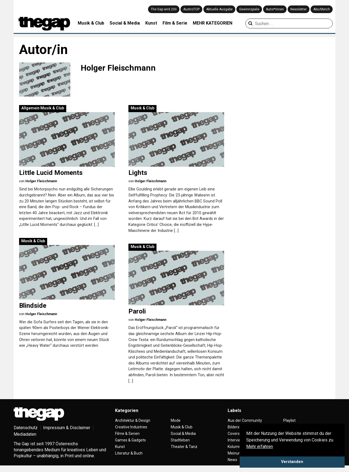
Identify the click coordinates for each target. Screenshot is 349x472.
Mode (175, 420)
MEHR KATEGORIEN (212, 23)
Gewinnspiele (249, 9)
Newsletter (298, 9)
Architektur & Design (132, 420)
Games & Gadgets (130, 440)
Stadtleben (180, 440)
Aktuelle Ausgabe (219, 9)
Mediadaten (25, 434)
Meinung (235, 453)
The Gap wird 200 (164, 9)
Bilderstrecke (239, 427)
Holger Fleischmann (41, 181)
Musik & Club (91, 23)
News (232, 460)
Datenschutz (26, 427)
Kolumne (235, 446)
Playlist (289, 420)
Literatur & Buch (129, 453)
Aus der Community (245, 420)
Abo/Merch (321, 9)
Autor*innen (275, 9)
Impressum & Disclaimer (66, 427)
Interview (235, 440)
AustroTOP (191, 9)
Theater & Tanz (184, 446)
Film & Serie (175, 23)
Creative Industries (131, 427)
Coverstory (237, 433)
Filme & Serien (127, 433)
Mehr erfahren (259, 446)
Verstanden (292, 461)
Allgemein (30, 108)
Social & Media (125, 23)
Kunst (151, 23)
